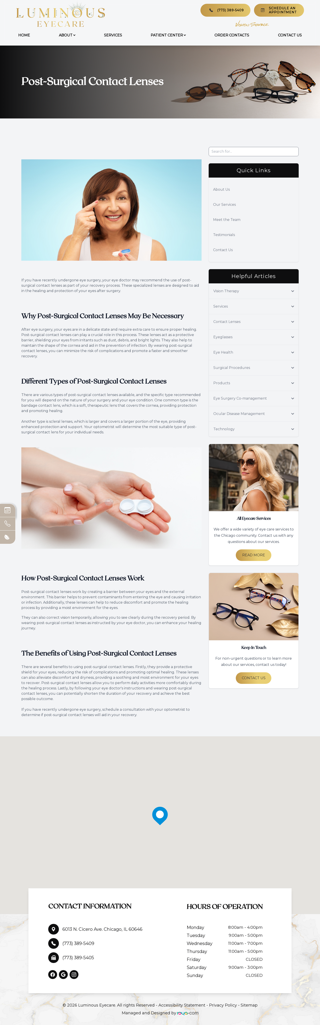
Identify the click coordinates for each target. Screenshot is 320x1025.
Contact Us (290, 35)
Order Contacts (231, 35)
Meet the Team (226, 220)
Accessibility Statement (181, 1005)
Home (24, 35)
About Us (221, 189)
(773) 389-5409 (230, 10)
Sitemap (249, 1005)
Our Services (224, 204)
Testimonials (224, 235)
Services (113, 35)
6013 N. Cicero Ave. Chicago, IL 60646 (102, 929)
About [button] (67, 35)
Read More (253, 555)
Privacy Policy (223, 1005)
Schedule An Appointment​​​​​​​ (282, 10)
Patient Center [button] (168, 35)
